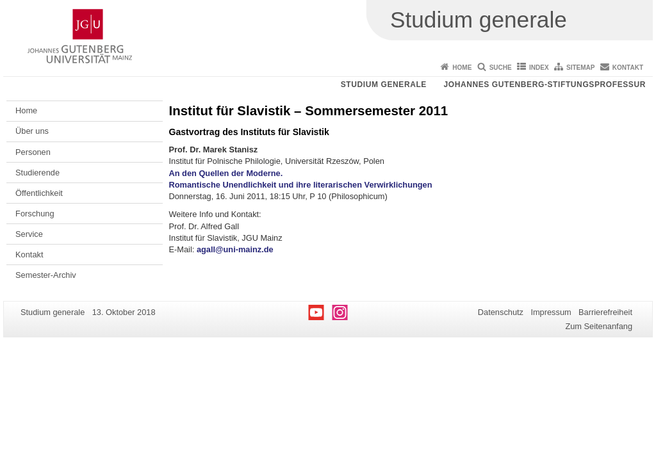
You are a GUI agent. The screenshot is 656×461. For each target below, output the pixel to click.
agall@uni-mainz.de (235, 249)
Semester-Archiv (45, 275)
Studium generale (384, 84)
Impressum (550, 312)
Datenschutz (500, 312)
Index (539, 67)
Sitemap (580, 67)
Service (29, 234)
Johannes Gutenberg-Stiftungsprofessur (544, 84)
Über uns (32, 131)
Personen (33, 152)
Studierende (37, 172)
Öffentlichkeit (39, 193)
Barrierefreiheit (605, 312)
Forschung (34, 213)
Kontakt (627, 67)
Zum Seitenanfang (598, 326)
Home (462, 67)
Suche (500, 67)
